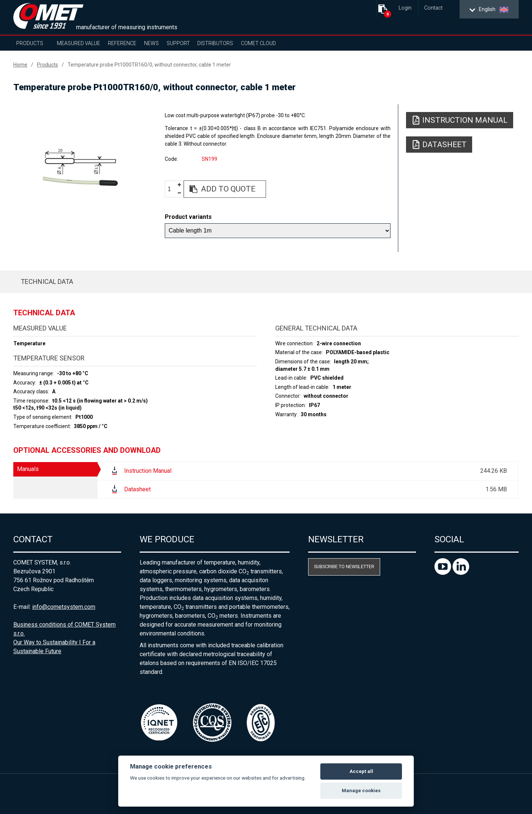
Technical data (47, 281)
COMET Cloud (258, 43)
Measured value (78, 43)
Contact (433, 8)
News (151, 43)
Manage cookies (361, 790)
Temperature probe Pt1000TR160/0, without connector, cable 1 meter (149, 65)
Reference (122, 43)
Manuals (28, 468)
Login (405, 8)
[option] (81, 169)
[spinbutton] (172, 189)
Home (20, 65)
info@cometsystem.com (63, 606)
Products (29, 43)
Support (178, 43)
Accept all (361, 771)
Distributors (215, 43)
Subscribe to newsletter (344, 566)
